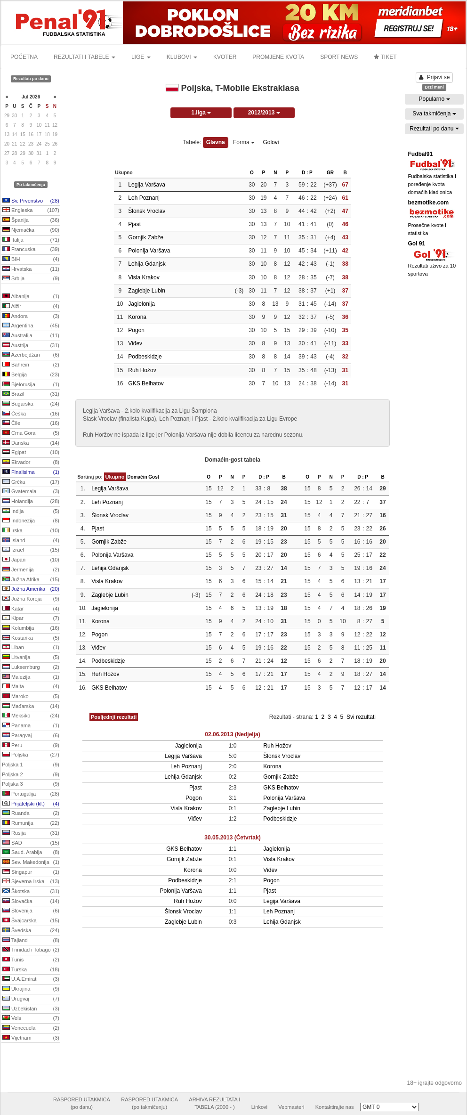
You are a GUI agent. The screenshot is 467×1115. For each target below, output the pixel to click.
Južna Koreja (30, 599)
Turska (30, 970)
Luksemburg (30, 667)
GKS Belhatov (145, 383)
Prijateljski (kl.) (30, 804)
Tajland (30, 940)
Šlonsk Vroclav (146, 211)
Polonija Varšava (149, 250)
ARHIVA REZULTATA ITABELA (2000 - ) (214, 1103)
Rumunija (30, 823)
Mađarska (30, 706)
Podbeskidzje (144, 356)
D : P (307, 172)
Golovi (271, 142)
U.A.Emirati (30, 979)
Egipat (30, 452)
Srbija (30, 279)
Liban (30, 647)
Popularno (434, 99)
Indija (30, 511)
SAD (30, 843)
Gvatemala (30, 492)
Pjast (134, 224)
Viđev (135, 343)
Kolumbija (30, 628)
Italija (30, 240)
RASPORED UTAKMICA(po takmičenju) (149, 1103)
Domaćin (137, 477)
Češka (30, 414)
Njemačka (30, 230)
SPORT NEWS (339, 57)
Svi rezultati (361, 717)
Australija (30, 336)
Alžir (30, 306)
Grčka (30, 482)
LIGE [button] (141, 57)
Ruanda (30, 813)
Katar (30, 609)
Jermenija (30, 570)
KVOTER (224, 57)
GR (330, 172)
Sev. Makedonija (30, 862)
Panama (30, 726)
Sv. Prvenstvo (30, 201)
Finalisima (30, 472)
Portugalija (30, 794)
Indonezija (30, 521)
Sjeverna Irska (30, 882)
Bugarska (30, 404)
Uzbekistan (30, 1009)
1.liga (201, 112)
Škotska (30, 891)
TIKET (385, 57)
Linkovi (259, 1107)
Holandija (30, 501)
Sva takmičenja (434, 113)
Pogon (136, 330)
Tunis (30, 960)
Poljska (30, 755)
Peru (30, 745)
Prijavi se (434, 77)
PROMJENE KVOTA (278, 57)
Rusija (30, 833)
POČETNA (24, 57)
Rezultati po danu (434, 128)
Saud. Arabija (30, 852)
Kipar (30, 618)
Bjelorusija (30, 385)
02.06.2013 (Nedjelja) (232, 734)
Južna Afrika (30, 580)
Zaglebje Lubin (146, 290)
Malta (30, 687)
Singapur (30, 872)
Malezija (30, 677)
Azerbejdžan (30, 355)
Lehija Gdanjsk (146, 263)
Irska (30, 531)
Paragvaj (30, 736)
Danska (30, 443)
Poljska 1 (30, 765)
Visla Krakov (143, 277)
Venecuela (30, 1028)
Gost (153, 477)
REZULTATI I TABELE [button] (84, 57)
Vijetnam (30, 1038)
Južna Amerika (30, 589)
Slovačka (30, 901)
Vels (30, 1018)
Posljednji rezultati (114, 717)
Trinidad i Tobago (30, 950)
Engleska (30, 210)
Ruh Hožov (142, 370)
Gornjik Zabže (145, 237)
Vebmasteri (291, 1107)
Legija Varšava (146, 184)
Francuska (30, 249)
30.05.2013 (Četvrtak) (232, 837)
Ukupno (115, 477)
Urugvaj (30, 999)
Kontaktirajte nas (334, 1107)
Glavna (215, 142)
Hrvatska (30, 269)
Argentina (30, 326)
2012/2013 (264, 112)
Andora (30, 316)
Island (30, 541)
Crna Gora (30, 433)
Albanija (30, 297)
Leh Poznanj (144, 198)
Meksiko (30, 716)
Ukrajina (30, 989)
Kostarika (30, 638)
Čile (30, 423)
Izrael (30, 550)
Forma (244, 142)
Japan (30, 560)
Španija (30, 220)
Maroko (30, 696)
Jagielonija (141, 304)
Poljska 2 (30, 775)
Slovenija (30, 911)
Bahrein (30, 365)
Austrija (30, 346)
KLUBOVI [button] (182, 57)
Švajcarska (30, 921)
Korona (137, 317)
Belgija (30, 375)
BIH (30, 259)
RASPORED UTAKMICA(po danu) (81, 1103)
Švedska (30, 931)
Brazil (30, 394)
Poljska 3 (30, 784)
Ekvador (30, 462)
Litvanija (30, 657)
